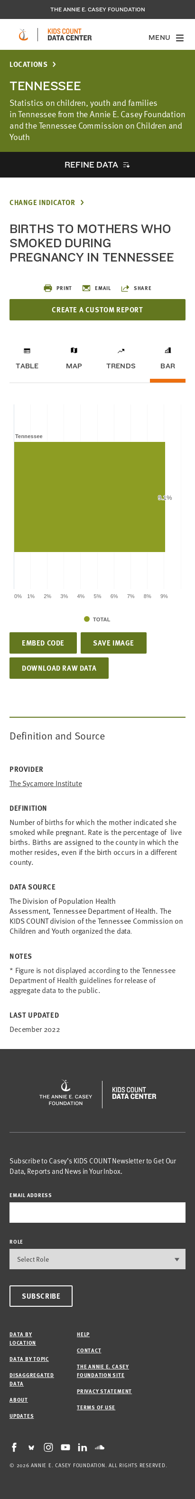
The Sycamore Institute (45, 783)
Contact (89, 1350)
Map (74, 366)
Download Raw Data (59, 668)
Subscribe (41, 1296)
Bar (167, 366)
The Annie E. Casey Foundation (97, 9)
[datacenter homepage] (70, 34)
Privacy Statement (104, 1391)
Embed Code (43, 642)
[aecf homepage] (23, 34)
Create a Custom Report (97, 309)
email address (30, 1195)
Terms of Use (96, 1407)
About (18, 1399)
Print (57, 288)
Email (96, 288)
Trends (121, 366)
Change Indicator (42, 202)
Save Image (113, 642)
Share (136, 288)
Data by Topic (29, 1358)
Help (83, 1334)
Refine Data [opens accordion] (91, 164)
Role (16, 1241)
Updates (21, 1415)
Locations (28, 64)
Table (27, 366)
